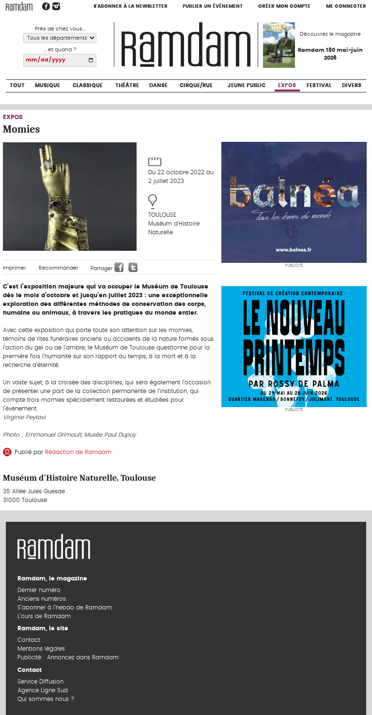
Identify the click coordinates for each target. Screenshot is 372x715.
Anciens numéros (41, 599)
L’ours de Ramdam (44, 616)
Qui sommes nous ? (45, 699)
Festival (319, 85)
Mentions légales (41, 649)
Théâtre (127, 85)
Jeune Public (246, 85)
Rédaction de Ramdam (78, 452)
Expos (287, 85)
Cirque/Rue (196, 85)
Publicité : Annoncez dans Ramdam (68, 657)
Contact (28, 640)
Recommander (58, 268)
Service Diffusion (40, 682)
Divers (351, 85)
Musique (47, 85)
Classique (88, 85)
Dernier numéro (39, 590)
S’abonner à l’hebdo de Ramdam (64, 607)
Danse (158, 85)
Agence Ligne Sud (42, 690)
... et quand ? (60, 49)
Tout (17, 85)
